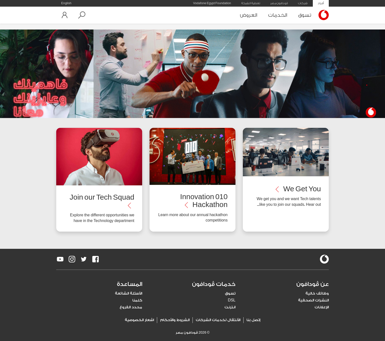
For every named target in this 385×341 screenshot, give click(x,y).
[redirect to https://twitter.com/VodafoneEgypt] (84, 259)
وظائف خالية (317, 293)
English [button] (66, 3)
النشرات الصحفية (313, 300)
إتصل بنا (253, 320)
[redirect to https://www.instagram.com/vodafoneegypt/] (72, 259)
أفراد (321, 3)
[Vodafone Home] (322, 15)
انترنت (229, 307)
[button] (82, 15)
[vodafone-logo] (324, 259)
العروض (248, 15)
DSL (231, 300)
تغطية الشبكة (250, 3)
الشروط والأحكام (175, 320)
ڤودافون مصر (279, 3)
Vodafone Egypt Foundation (212, 3)
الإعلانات (322, 307)
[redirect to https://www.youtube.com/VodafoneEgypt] (60, 259)
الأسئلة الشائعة (128, 293)
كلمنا (137, 300)
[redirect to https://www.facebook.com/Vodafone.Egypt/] (95, 259)
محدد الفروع (131, 307)
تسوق (304, 15)
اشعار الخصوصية (139, 320)
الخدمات (277, 15)
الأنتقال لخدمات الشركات (218, 320)
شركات (302, 3)
